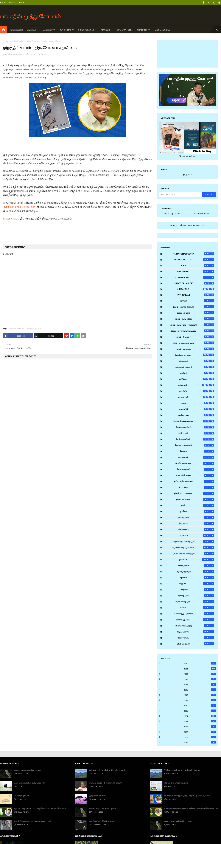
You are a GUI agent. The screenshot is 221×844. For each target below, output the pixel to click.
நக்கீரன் (197, 511)
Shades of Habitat (193, 283)
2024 (200, 732)
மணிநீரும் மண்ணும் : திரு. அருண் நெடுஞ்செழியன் (187, 795)
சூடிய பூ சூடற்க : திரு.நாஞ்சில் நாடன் (105, 782)
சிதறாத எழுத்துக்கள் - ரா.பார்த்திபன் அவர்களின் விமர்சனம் (40, 808)
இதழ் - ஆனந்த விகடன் (193, 306)
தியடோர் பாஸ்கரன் (194, 493)
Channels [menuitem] (142, 29)
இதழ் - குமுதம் (195, 312)
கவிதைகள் (196, 385)
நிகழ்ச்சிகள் (196, 523)
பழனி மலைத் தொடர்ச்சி (193, 547)
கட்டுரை (196, 379)
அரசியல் (196, 300)
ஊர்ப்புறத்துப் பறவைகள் (19, 206)
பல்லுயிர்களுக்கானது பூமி (192, 541)
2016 (200, 689)
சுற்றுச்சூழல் (196, 457)
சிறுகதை (197, 451)
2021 (200, 716)
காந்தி (197, 403)
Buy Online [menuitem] (65, 29)
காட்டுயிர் (196, 391)
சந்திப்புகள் (196, 433)
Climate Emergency (193, 253)
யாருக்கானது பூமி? (194, 601)
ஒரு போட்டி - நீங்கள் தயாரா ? (102, 821)
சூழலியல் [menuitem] (31, 29)
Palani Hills (195, 271)
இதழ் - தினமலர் (195, 336)
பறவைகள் (196, 559)
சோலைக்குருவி (195, 469)
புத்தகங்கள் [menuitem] (48, 29)
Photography (194, 277)
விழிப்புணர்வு (195, 631)
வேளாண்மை (195, 637)
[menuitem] (3, 29)
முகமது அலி (196, 595)
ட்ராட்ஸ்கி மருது (195, 475)
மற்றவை (196, 583)
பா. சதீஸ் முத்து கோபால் (30, 16)
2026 (200, 742)
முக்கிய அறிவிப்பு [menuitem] (162, 29)
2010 (200, 663)
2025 (200, 737)
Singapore (195, 289)
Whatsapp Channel (173, 213)
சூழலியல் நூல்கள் (17, 41)
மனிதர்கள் (196, 589)
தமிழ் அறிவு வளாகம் (194, 481)
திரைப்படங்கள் (195, 499)
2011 (200, 668)
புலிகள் (197, 577)
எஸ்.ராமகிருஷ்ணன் (194, 367)
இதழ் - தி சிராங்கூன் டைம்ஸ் (192, 330)
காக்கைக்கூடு (11, 218)
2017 (200, 695)
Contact (22, 2)
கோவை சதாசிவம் (16, 328)
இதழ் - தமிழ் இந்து (194, 318)
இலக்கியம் (196, 361)
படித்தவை (196, 535)
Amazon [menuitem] (105, 29)
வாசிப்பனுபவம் (195, 619)
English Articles (194, 259)
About (12, 2)
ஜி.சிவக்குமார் (195, 643)
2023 (200, 726)
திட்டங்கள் (196, 487)
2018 (200, 700)
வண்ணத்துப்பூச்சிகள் (194, 613)
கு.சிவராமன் (196, 415)
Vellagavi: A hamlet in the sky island (107, 770)
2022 (200, 721)
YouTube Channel (202, 213)
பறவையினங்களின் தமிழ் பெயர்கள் (29, 782)
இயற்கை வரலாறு (194, 355)
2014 (200, 679)
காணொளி (196, 397)
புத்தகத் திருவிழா (195, 571)
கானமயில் (196, 409)
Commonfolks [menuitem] (125, 29)
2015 (200, 684)
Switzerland (195, 295)
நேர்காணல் (196, 529)
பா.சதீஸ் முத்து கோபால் (15, 54)
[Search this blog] (180, 194)
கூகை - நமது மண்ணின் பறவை (27, 770)
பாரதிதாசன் (196, 565)
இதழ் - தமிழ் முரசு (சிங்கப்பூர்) (192, 324)
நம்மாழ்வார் (196, 517)
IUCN (197, 265)
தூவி (197, 505)
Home (3, 2)
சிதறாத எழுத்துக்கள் (194, 445)
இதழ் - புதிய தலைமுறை (193, 343)
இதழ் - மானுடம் (195, 349)
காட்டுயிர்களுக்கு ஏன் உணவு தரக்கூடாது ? (32, 821)
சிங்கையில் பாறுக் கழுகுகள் (176, 782)
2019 (200, 705)
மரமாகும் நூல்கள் (21, 795)
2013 (200, 674)
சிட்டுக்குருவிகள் (195, 439)
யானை (197, 607)
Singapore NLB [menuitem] (86, 29)
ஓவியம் (197, 373)
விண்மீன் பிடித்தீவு (194, 625)
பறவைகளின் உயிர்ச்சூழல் (193, 553)
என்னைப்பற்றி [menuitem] (16, 29)
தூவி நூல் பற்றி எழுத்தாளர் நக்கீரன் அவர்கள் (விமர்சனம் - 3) (191, 808)
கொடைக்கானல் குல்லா (193, 421)
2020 (200, 711)
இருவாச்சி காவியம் (97, 795)
